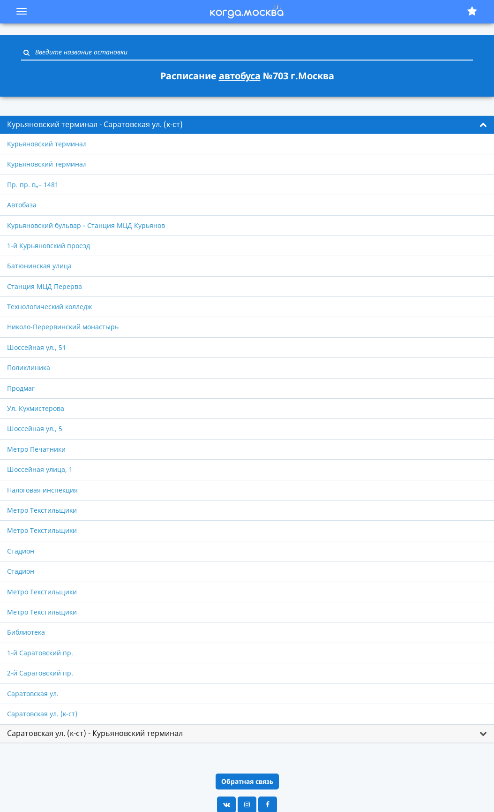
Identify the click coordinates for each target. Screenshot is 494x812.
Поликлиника (28, 367)
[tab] (247, 125)
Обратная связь (247, 781)
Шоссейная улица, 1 (40, 469)
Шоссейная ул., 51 (36, 347)
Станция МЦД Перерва (44, 286)
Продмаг (21, 388)
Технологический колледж (49, 306)
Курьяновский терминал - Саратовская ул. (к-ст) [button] (95, 124)
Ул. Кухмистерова (35, 408)
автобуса (240, 75)
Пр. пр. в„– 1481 (33, 184)
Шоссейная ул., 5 (34, 428)
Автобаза (22, 204)
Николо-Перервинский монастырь (63, 326)
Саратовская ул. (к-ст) (42, 713)
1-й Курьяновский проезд (48, 245)
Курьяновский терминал (47, 143)
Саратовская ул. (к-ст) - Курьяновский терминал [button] (95, 733)
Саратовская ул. (33, 693)
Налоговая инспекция (42, 490)
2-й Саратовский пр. (40, 672)
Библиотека (26, 632)
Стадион (20, 550)
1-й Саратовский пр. (40, 652)
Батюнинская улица (39, 265)
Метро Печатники (36, 449)
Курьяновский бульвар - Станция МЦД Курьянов (86, 225)
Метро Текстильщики (42, 510)
